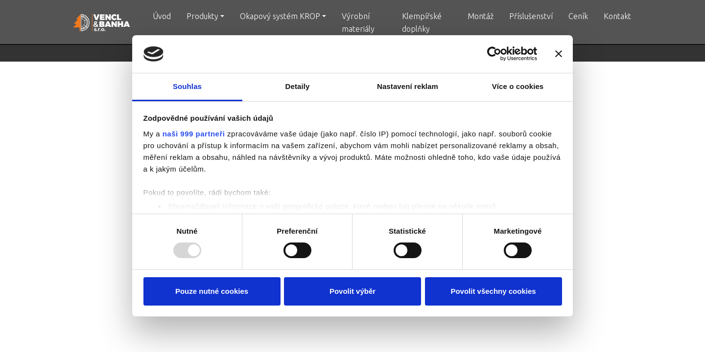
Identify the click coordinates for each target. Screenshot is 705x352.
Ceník (578, 16)
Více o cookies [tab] (518, 86)
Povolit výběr (352, 291)
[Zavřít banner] (558, 53)
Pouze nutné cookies (211, 291)
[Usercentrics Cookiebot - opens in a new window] (494, 53)
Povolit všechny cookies (493, 291)
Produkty (202, 16)
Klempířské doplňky (422, 22)
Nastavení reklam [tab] (407, 86)
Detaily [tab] (297, 86)
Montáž (481, 16)
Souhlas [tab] (187, 86)
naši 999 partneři (194, 134)
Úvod (162, 16)
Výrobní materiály (358, 22)
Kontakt (617, 16)
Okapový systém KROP (280, 16)
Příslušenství (531, 16)
